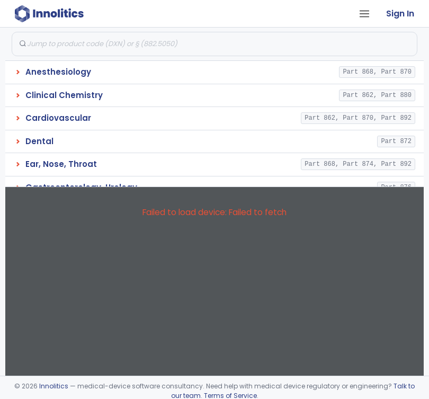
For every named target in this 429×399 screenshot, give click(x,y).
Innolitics (53, 386)
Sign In (400, 13)
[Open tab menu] (364, 14)
